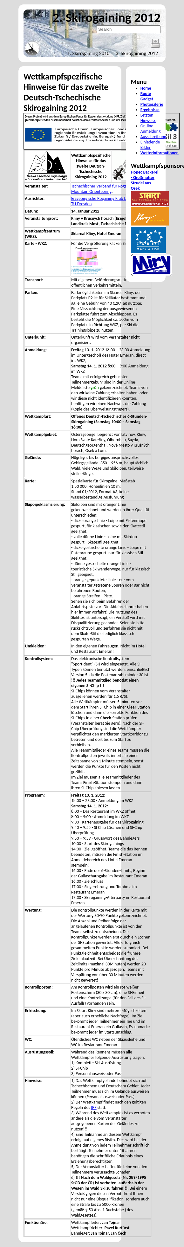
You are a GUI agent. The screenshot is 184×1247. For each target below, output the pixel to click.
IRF (94, 1107)
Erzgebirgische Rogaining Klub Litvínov (104, 198)
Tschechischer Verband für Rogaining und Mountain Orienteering (107, 188)
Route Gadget (146, 96)
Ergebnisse (150, 109)
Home (145, 88)
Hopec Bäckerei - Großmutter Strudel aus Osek (145, 180)
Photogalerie (151, 104)
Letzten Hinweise (148, 117)
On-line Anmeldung (150, 128)
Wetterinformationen (159, 153)
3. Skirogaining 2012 (137, 53)
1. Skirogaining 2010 (88, 53)
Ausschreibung (153, 136)
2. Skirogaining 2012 (107, 17)
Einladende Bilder (150, 144)
